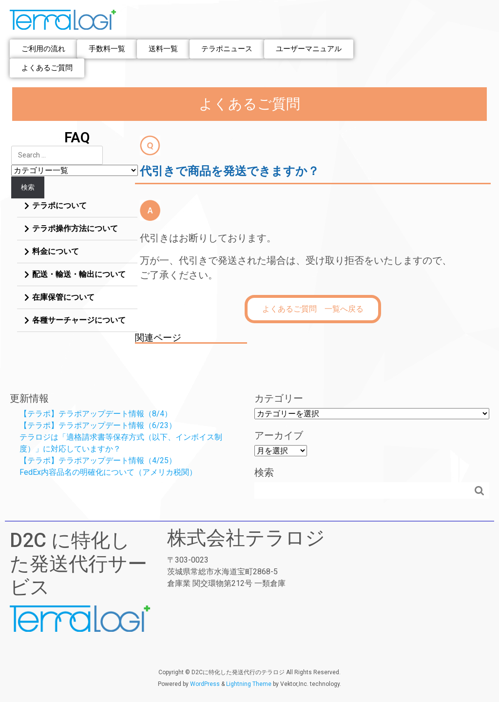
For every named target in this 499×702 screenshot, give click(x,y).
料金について (55, 251)
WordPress (205, 684)
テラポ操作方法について (75, 228)
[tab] (77, 206)
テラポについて (59, 205)
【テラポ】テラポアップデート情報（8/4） (95, 413)
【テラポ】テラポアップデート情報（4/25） (97, 460)
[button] (43, 48)
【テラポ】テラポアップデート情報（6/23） (97, 425)
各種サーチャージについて (79, 320)
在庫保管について (63, 297)
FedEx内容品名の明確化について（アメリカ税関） (108, 472)
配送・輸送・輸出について (79, 274)
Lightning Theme (248, 684)
